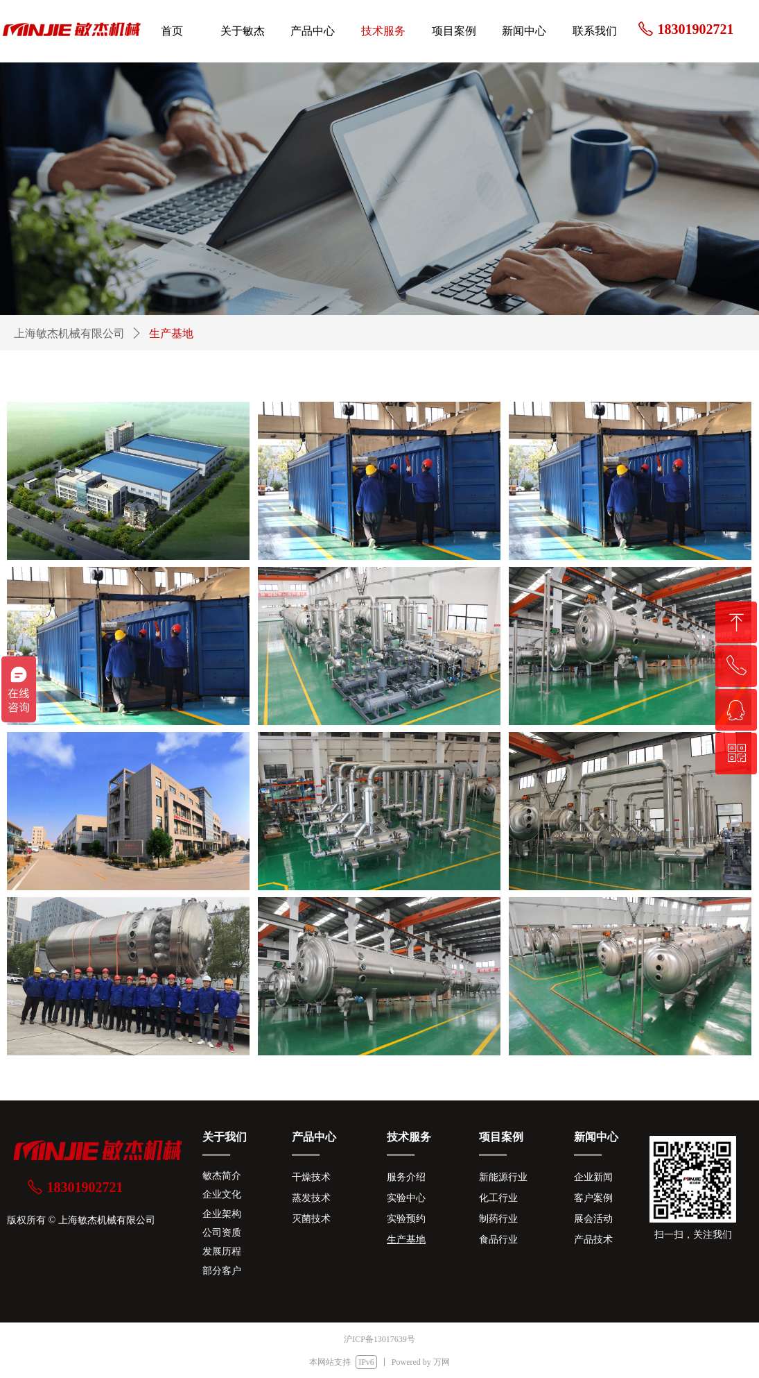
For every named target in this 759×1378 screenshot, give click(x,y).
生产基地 (171, 333)
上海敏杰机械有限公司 (69, 333)
